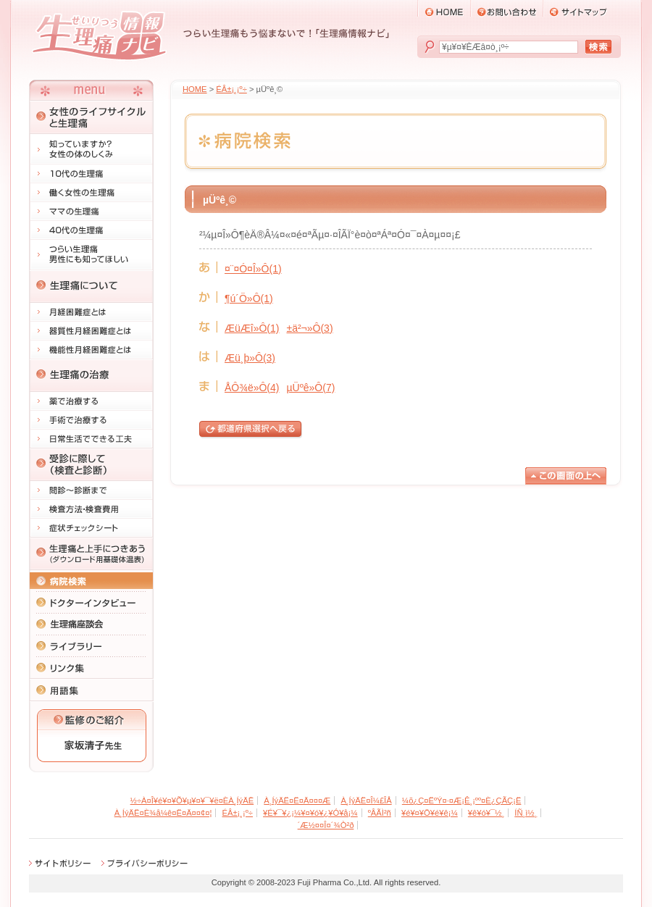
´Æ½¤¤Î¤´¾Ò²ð (326, 825)
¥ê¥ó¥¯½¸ (486, 812)
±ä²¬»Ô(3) (309, 328)
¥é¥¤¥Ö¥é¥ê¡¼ (429, 812)
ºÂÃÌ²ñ (379, 812)
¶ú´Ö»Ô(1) (249, 298)
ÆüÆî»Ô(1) (252, 328)
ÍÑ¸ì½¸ (525, 812)
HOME (195, 89)
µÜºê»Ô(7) (310, 387)
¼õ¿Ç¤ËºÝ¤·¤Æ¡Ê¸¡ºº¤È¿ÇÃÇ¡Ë (462, 800)
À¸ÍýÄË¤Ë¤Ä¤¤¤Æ (297, 800)
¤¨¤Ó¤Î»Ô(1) (253, 269)
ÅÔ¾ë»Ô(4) (252, 387)
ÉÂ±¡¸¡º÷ (231, 89)
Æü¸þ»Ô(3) (250, 358)
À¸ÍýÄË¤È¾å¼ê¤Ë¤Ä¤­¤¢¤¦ (163, 812)
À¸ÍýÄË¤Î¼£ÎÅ (365, 800)
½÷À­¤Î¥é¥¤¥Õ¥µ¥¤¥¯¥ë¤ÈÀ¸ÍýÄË (192, 800)
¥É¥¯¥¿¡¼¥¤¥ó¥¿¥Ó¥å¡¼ (310, 812)
